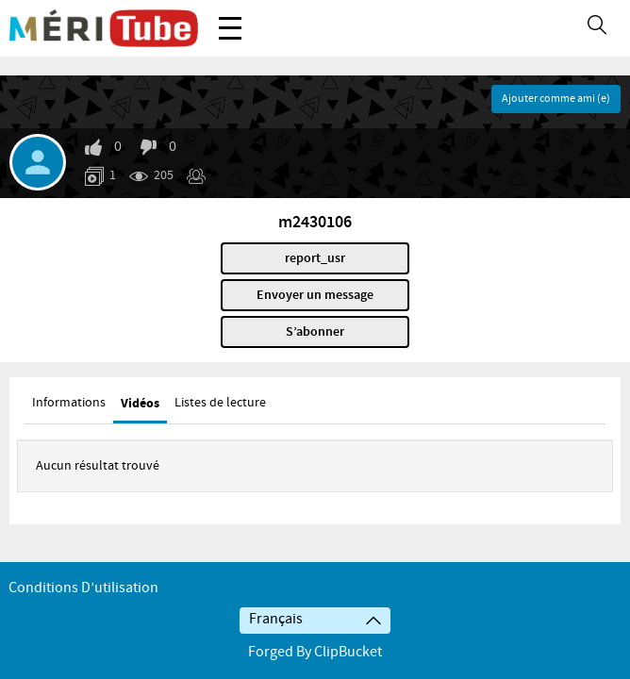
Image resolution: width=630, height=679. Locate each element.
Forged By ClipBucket (315, 652)
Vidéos (140, 403)
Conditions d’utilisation (83, 588)
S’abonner (315, 331)
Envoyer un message (315, 295)
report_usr (315, 258)
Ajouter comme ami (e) (556, 99)
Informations (69, 402)
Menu (230, 18)
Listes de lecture (220, 402)
